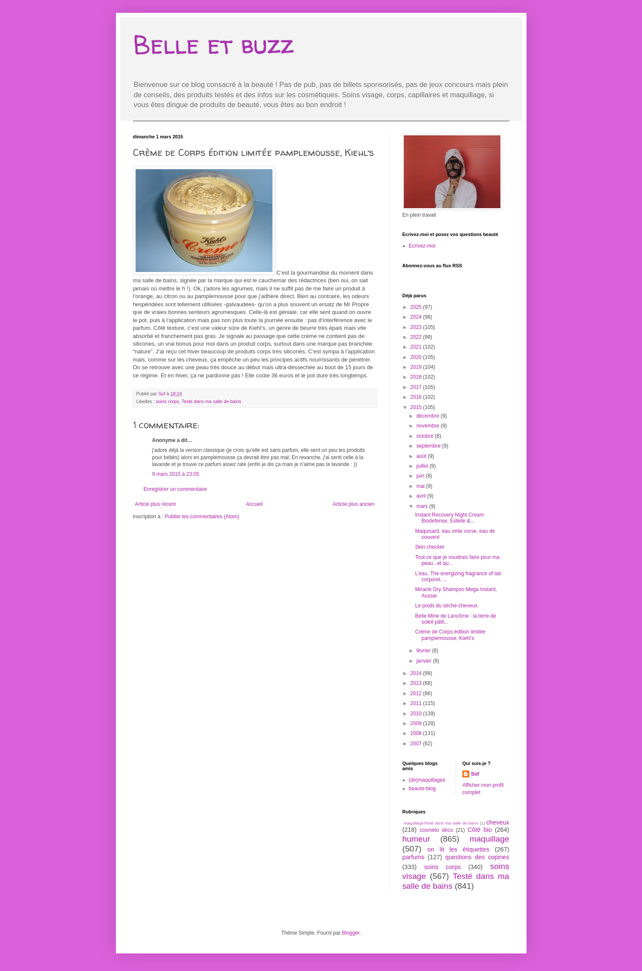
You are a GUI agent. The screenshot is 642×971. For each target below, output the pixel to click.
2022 (416, 337)
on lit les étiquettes (458, 849)
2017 (416, 387)
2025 (416, 307)
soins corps (167, 401)
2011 (416, 703)
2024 (416, 317)
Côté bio (479, 829)
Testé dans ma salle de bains (211, 401)
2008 (416, 733)
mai (421, 486)
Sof (475, 774)
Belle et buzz (213, 44)
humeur (416, 838)
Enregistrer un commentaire (175, 489)
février (424, 651)
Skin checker (429, 547)
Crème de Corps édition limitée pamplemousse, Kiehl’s (450, 635)
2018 (416, 377)
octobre (425, 436)
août (422, 456)
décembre (428, 416)
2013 (416, 683)
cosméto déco (436, 830)
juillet (422, 466)
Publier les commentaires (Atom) (202, 517)
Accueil (254, 504)
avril (421, 496)
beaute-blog (422, 789)
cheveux (497, 822)
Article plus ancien (353, 504)
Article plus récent (155, 504)
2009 (416, 723)
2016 (416, 397)
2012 (416, 693)
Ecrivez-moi (422, 246)
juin (421, 476)
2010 (416, 714)
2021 (416, 347)
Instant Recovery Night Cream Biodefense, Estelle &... (449, 518)
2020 (416, 357)
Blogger (351, 933)
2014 (416, 673)
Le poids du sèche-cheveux (446, 606)
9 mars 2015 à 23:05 (175, 474)
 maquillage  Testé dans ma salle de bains (440, 823)
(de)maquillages (427, 780)
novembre (428, 426)
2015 (416, 407)
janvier (424, 661)
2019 (416, 367)
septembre (429, 446)
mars (422, 506)
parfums (413, 857)
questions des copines (477, 857)
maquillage (489, 838)
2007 (416, 744)
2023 (416, 327)
